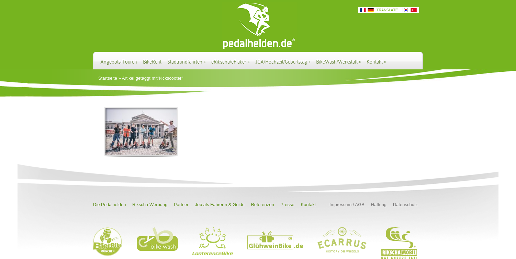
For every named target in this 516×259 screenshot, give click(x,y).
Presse (287, 204)
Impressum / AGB (346, 204)
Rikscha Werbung (149, 204)
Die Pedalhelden (109, 204)
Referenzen (262, 204)
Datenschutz (405, 204)
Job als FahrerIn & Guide (220, 204)
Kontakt (376, 62)
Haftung (379, 204)
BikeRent (152, 62)
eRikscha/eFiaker (230, 62)
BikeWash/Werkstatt (338, 62)
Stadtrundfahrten (186, 62)
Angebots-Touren (118, 62)
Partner (181, 204)
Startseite (107, 78)
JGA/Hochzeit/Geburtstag (282, 62)
